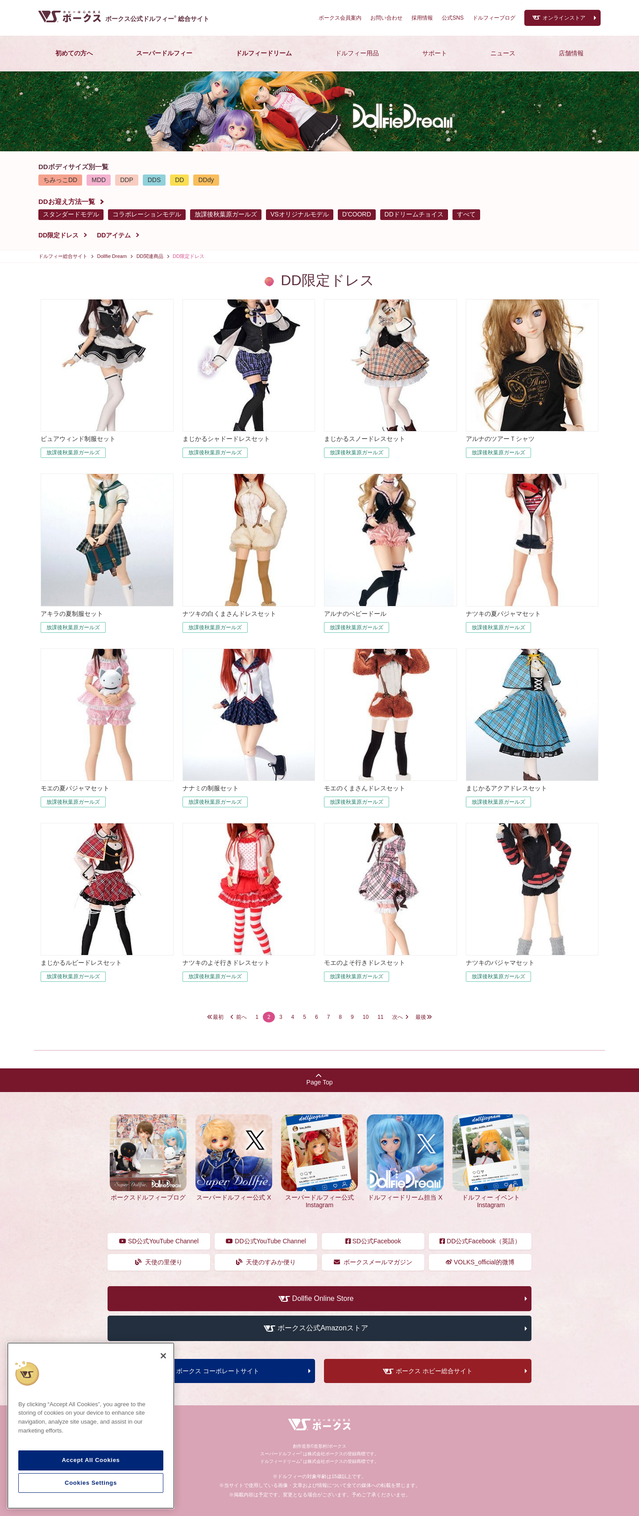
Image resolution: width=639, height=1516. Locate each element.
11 (380, 1017)
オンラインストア (564, 18)
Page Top (320, 1079)
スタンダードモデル (71, 214)
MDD (98, 179)
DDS (154, 179)
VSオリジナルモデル (299, 214)
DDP (126, 179)
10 (366, 1017)
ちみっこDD (60, 179)
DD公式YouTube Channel (266, 1241)
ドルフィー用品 (357, 53)
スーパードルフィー (164, 53)
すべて (466, 214)
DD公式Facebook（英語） (480, 1241)
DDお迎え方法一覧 (66, 201)
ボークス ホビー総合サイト (434, 1371)
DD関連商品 (150, 256)
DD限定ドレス (58, 235)
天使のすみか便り (266, 1262)
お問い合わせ (386, 18)
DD (179, 179)
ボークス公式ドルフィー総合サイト (157, 18)
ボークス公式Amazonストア (323, 1328)
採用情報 (422, 18)
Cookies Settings (91, 1482)
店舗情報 (571, 53)
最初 (218, 1017)
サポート (434, 53)
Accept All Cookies (91, 1460)
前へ (241, 1017)
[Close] (163, 1356)
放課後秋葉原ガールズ (226, 214)
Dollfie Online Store (323, 1298)
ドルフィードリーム (264, 53)
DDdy (206, 179)
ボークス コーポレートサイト (217, 1371)
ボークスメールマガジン (373, 1262)
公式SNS (453, 18)
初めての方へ (74, 53)
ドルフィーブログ (494, 18)
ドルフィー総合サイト (62, 256)
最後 (420, 1017)
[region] (90, 1425)
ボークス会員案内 (340, 18)
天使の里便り (159, 1262)
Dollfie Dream (112, 256)
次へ (397, 1017)
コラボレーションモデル (146, 214)
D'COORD (356, 214)
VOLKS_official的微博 (480, 1262)
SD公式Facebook (373, 1241)
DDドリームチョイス (414, 214)
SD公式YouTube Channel (159, 1241)
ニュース (502, 53)
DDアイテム (114, 235)
